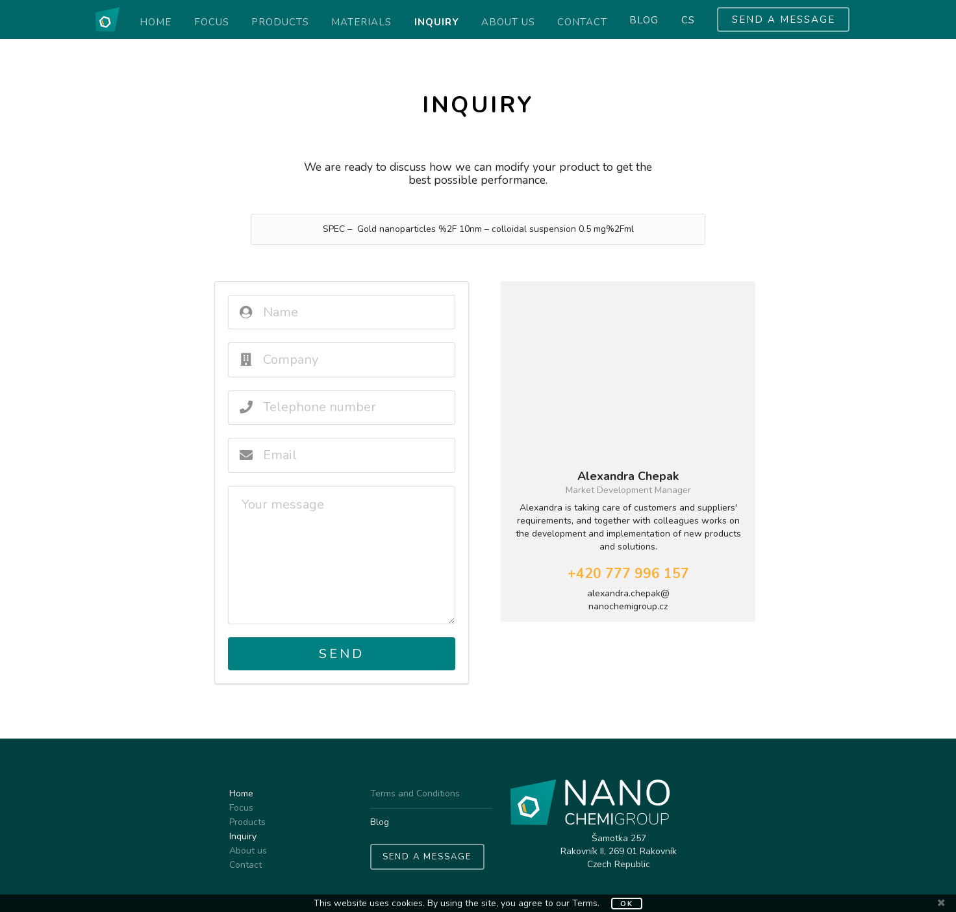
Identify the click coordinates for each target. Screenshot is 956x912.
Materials (361, 22)
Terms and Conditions (415, 794)
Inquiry (436, 22)
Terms (585, 903)
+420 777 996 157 (628, 573)
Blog (644, 20)
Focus (211, 22)
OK (626, 904)
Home (155, 22)
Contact (582, 22)
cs (688, 20)
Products (280, 22)
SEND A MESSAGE (783, 19)
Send (341, 654)
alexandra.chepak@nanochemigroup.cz (628, 600)
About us (508, 22)
